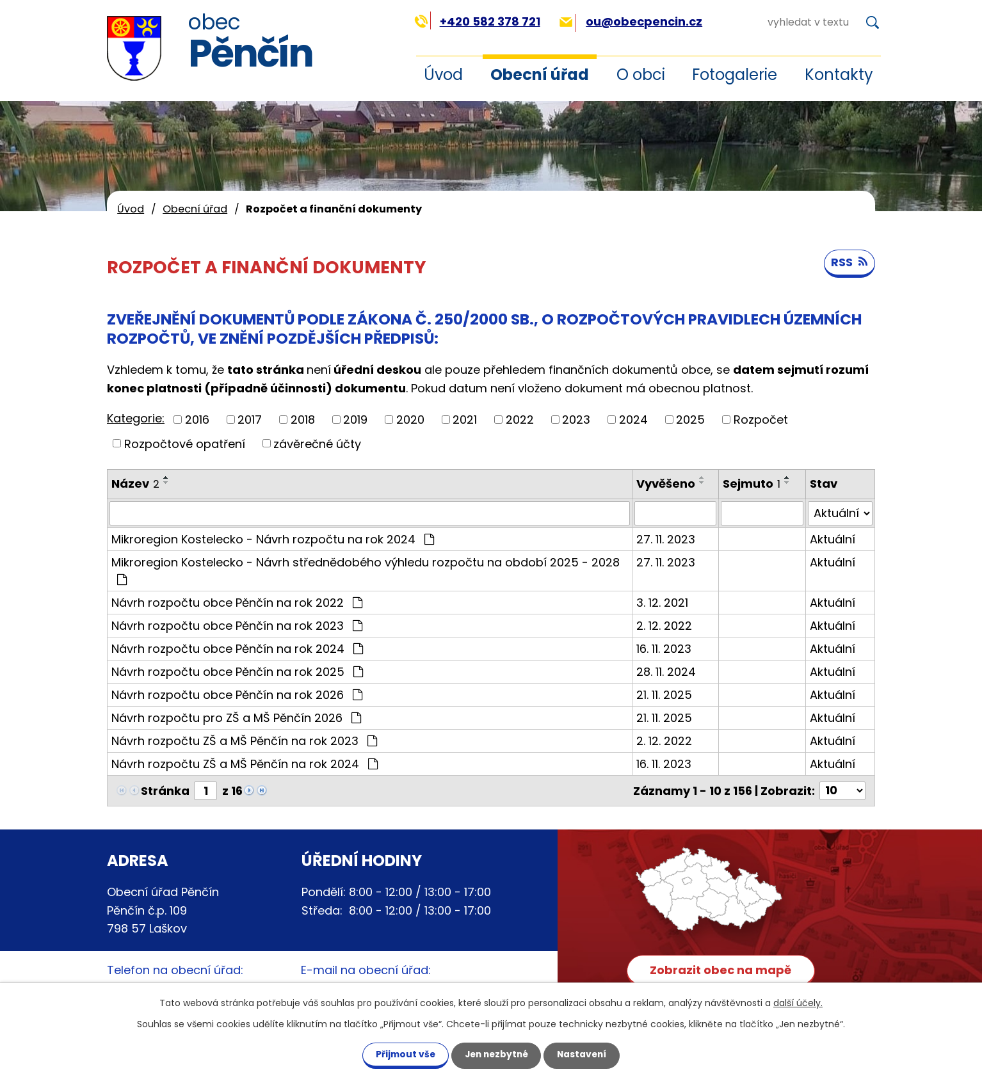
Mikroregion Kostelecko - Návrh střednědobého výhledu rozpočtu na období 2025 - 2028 (365, 570)
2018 (303, 420)
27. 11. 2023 (665, 539)
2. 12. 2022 (664, 626)
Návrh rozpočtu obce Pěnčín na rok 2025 (237, 672)
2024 (633, 420)
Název (135, 484)
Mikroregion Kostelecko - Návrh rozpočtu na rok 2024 (272, 539)
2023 (576, 420)
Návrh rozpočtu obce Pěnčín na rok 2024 (237, 649)
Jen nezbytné (495, 1054)
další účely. (798, 1002)
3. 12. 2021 (662, 603)
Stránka (165, 791)
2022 (520, 420)
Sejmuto (751, 484)
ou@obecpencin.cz (630, 21)
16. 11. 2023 (663, 649)
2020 (410, 420)
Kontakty (839, 74)
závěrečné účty (317, 443)
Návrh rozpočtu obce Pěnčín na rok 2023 (236, 626)
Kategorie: (136, 418)
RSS (849, 263)
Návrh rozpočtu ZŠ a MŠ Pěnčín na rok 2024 (244, 764)
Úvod (443, 74)
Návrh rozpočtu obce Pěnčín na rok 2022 (236, 603)
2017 (249, 420)
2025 (690, 420)
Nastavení (585, 1054)
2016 (197, 420)
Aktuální (832, 539)
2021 (465, 420)
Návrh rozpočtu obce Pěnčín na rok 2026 (236, 695)
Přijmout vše (401, 1054)
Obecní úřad (539, 74)
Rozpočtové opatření (184, 443)
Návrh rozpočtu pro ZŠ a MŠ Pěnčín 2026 (236, 718)
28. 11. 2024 (666, 672)
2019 (355, 420)
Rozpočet (761, 420)
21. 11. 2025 (664, 695)
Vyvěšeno (665, 484)
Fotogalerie (734, 74)
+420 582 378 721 (477, 21)
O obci (640, 74)
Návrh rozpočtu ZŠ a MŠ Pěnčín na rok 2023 (244, 741)
